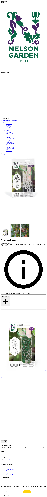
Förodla (7, 141)
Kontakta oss (9, 472)
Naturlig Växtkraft (10, 143)
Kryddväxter (8, 126)
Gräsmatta (8, 137)
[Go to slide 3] (25, 230)
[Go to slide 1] (5, 232)
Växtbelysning (9, 140)
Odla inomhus (9, 142)
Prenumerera (27, 491)
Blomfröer (8, 125)
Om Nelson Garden (5, 120)
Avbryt (2, 2)
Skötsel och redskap (10, 133)
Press (7, 473)
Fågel (7, 136)
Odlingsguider (9, 149)
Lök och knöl (9, 132)
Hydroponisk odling (10, 138)
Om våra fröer (9, 470)
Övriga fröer (8, 127)
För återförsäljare (13, 120)
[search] (1, 153)
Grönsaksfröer (9, 124)
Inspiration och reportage (11, 146)
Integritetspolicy (9, 479)
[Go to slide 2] (15, 230)
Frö (6, 131)
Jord (7, 135)
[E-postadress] (11, 491)
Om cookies (8, 481)
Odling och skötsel (10, 148)
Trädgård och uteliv (10, 147)
